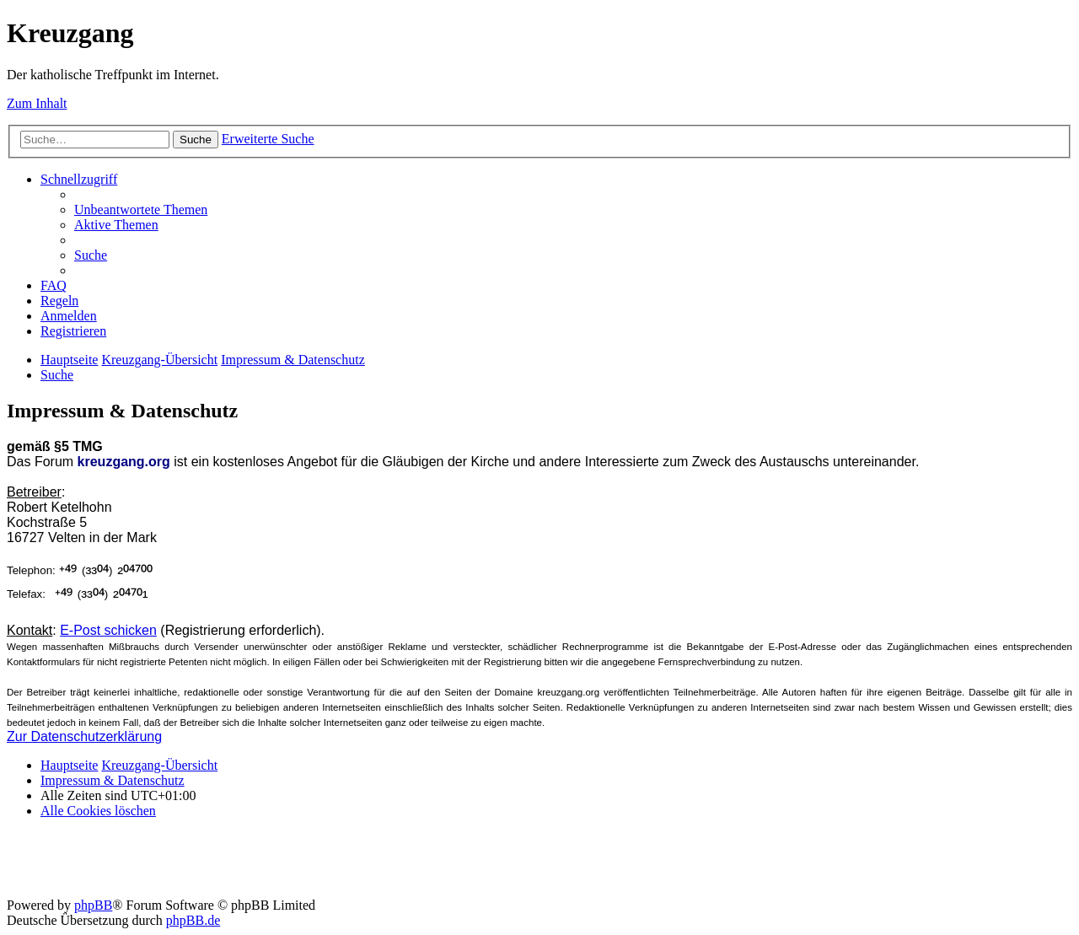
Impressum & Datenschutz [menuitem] (112, 780)
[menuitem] (140, 209)
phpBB (93, 905)
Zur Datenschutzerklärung (84, 736)
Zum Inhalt (37, 103)
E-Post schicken (108, 630)
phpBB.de (193, 920)
